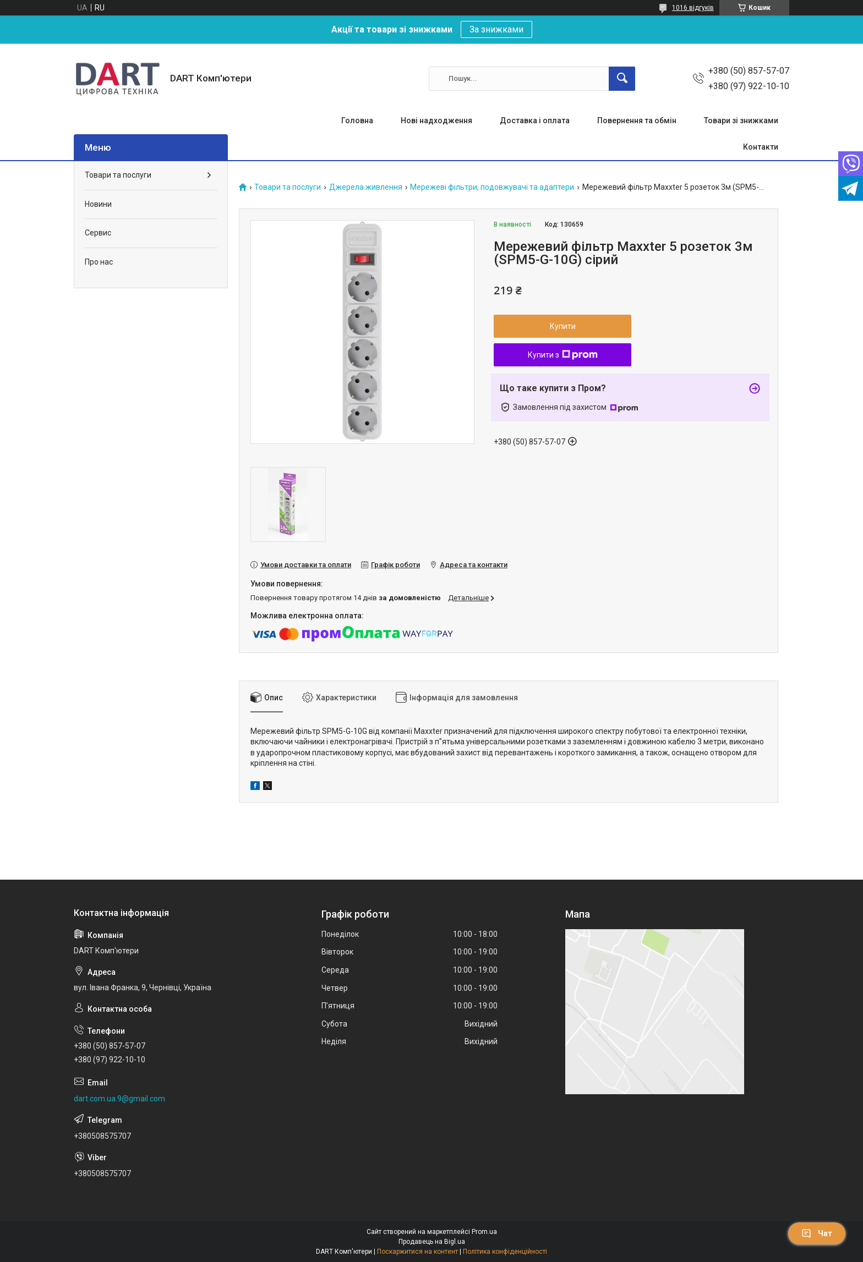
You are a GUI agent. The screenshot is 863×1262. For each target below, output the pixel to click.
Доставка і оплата (535, 120)
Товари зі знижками (741, 120)
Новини (98, 204)
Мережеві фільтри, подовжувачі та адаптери (492, 187)
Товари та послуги (287, 187)
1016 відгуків (693, 8)
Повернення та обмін (636, 120)
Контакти (760, 146)
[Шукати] (622, 79)
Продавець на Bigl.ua (431, 1241)
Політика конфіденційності (505, 1251)
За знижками (496, 29)
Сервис (98, 232)
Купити (563, 326)
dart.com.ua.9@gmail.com (119, 1098)
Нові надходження (436, 120)
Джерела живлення (365, 187)
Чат (816, 1233)
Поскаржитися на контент (417, 1251)
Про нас (99, 261)
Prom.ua (484, 1232)
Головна (357, 120)
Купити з (563, 355)
